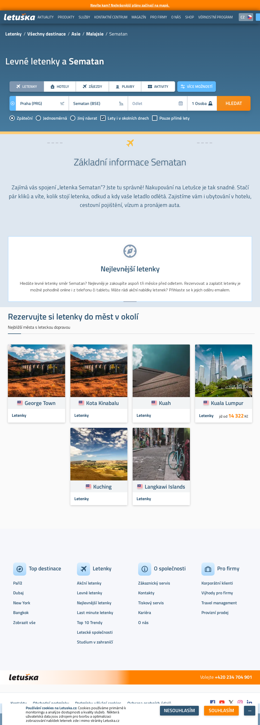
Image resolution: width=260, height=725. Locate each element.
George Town (40, 403)
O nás (143, 622)
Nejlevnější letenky (94, 603)
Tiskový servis (151, 603)
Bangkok (21, 612)
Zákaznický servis (154, 583)
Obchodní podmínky (51, 703)
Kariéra (144, 612)
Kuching (102, 486)
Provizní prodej (214, 612)
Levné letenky (89, 593)
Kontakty (146, 593)
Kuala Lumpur (227, 403)
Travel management (219, 603)
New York (21, 603)
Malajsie (94, 33)
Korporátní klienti (217, 583)
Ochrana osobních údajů (149, 703)
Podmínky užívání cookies (98, 703)
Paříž (17, 583)
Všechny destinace (46, 33)
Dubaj (18, 593)
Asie (75, 33)
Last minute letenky (95, 612)
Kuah (165, 403)
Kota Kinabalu (102, 403)
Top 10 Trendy (89, 622)
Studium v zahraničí (95, 642)
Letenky (13, 33)
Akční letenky (89, 583)
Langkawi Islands (165, 486)
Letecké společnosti (95, 632)
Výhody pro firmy (217, 593)
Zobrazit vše (24, 622)
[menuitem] (46, 17)
